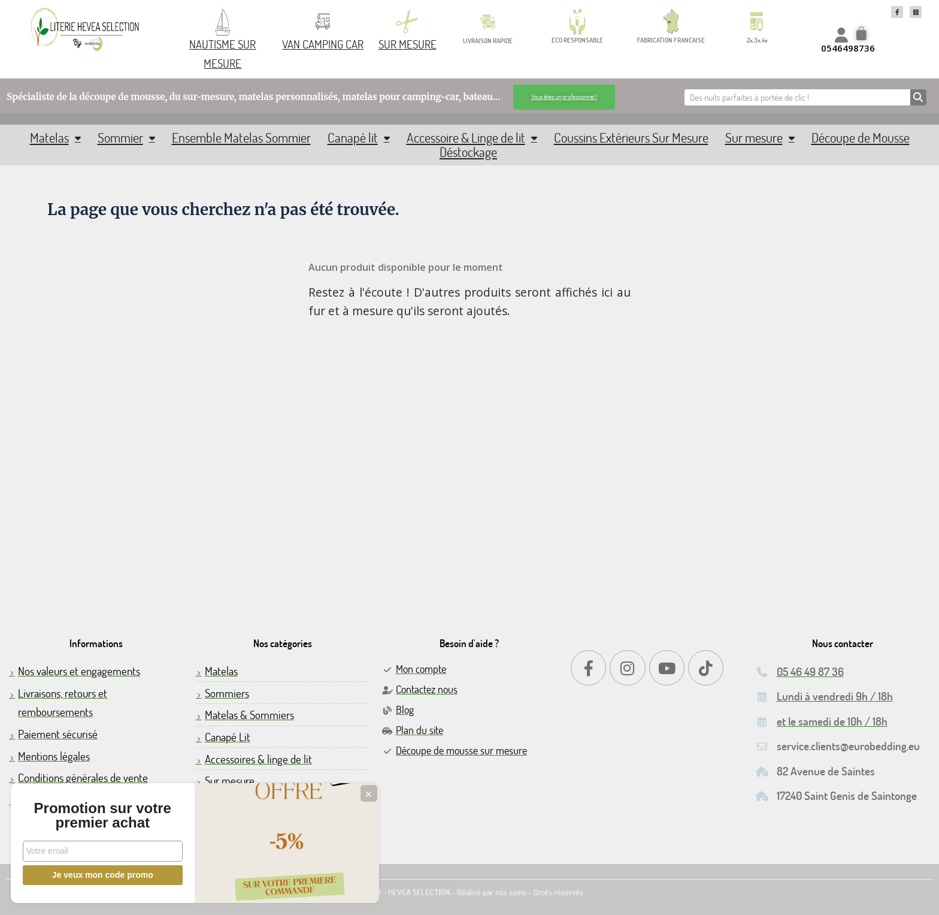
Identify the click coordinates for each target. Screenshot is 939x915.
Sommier (126, 138)
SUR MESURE (407, 44)
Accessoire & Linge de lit (472, 138)
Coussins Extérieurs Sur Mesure (631, 138)
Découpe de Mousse (860, 138)
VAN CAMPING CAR (323, 44)
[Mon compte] (841, 35)
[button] (564, 96)
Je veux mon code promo (90, 875)
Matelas (55, 138)
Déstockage (468, 152)
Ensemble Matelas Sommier (241, 138)
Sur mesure (760, 138)
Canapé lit (359, 138)
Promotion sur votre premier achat (90, 808)
